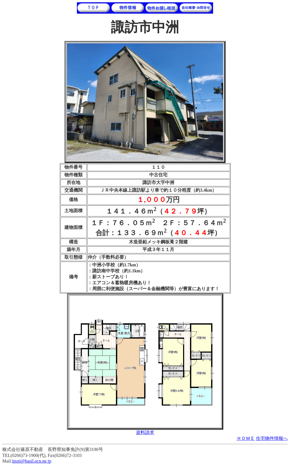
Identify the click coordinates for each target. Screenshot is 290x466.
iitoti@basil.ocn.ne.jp (31, 461)
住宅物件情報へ (272, 438)
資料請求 (145, 432)
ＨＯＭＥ (246, 438)
